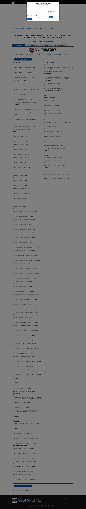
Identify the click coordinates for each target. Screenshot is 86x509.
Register (29, 18)
